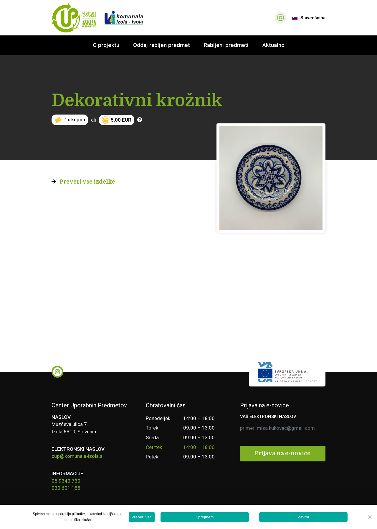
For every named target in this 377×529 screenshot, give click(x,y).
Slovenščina (308, 17)
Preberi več (142, 517)
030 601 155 (66, 488)
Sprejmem (205, 517)
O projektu (106, 45)
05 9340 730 (66, 481)
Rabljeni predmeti (226, 45)
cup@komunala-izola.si (78, 456)
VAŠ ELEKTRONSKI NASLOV (268, 416)
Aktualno (273, 45)
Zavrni (303, 517)
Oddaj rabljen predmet (161, 45)
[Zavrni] (370, 517)
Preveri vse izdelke (87, 182)
